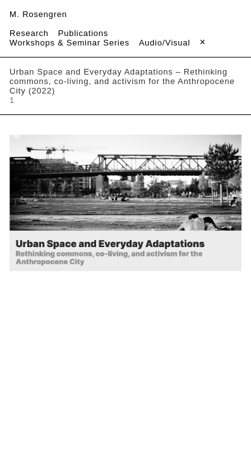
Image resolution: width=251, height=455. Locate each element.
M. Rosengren (38, 14)
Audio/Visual (164, 42)
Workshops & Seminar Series (69, 42)
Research (29, 33)
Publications (83, 33)
